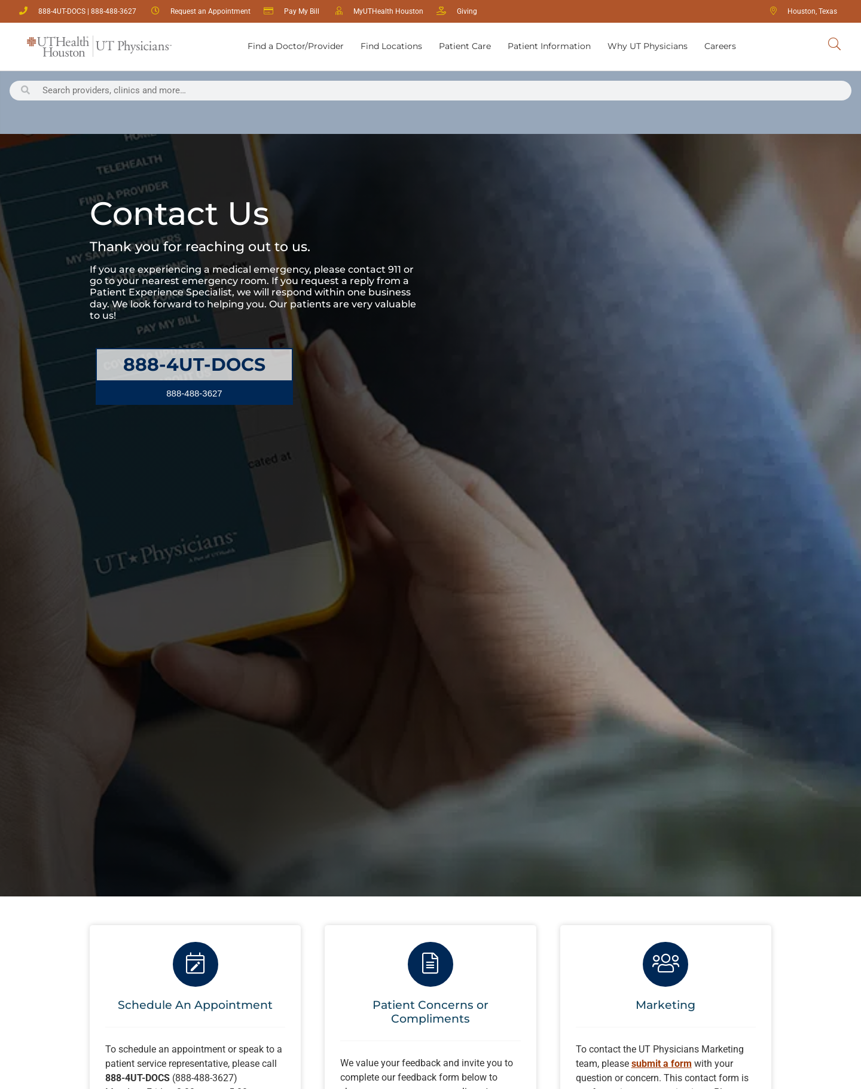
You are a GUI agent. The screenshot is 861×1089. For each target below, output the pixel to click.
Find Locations (391, 46)
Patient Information (549, 46)
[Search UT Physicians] (834, 44)
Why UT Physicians (647, 46)
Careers (720, 46)
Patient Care (465, 46)
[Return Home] (99, 47)
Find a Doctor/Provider (296, 46)
